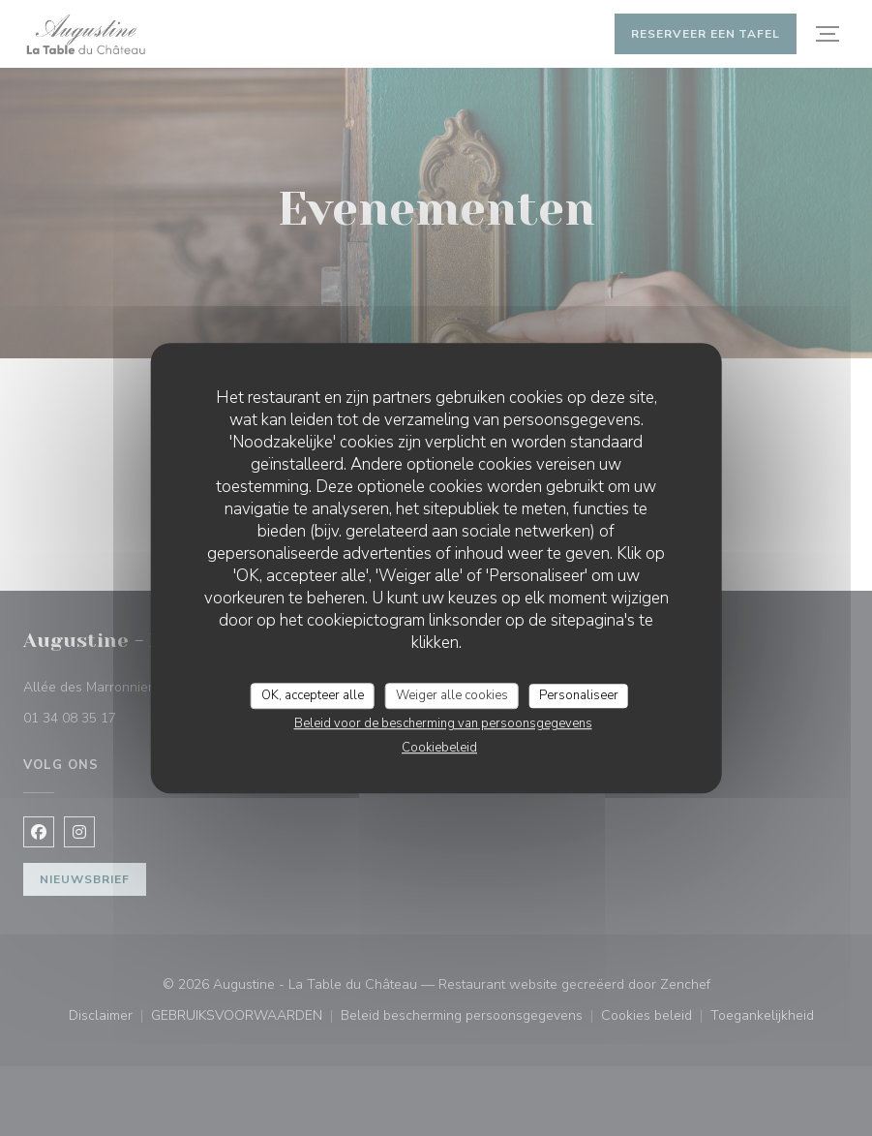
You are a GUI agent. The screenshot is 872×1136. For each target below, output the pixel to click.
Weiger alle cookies (452, 695)
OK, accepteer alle (312, 695)
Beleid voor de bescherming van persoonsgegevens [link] (443, 723)
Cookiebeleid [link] (439, 747)
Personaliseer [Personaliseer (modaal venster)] (578, 695)
